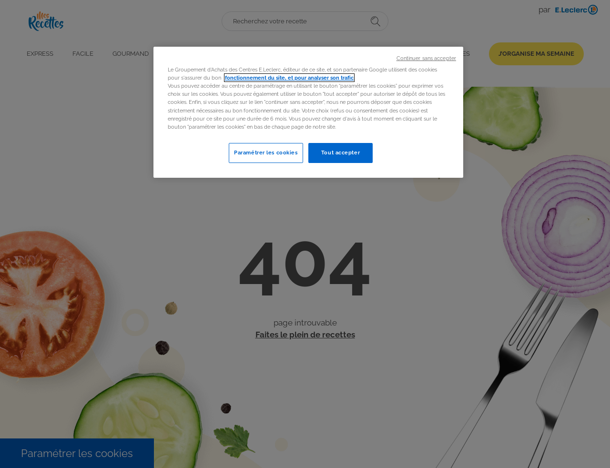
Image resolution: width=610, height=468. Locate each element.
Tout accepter (340, 152)
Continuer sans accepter (426, 58)
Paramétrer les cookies (266, 152)
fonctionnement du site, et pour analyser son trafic (289, 77)
